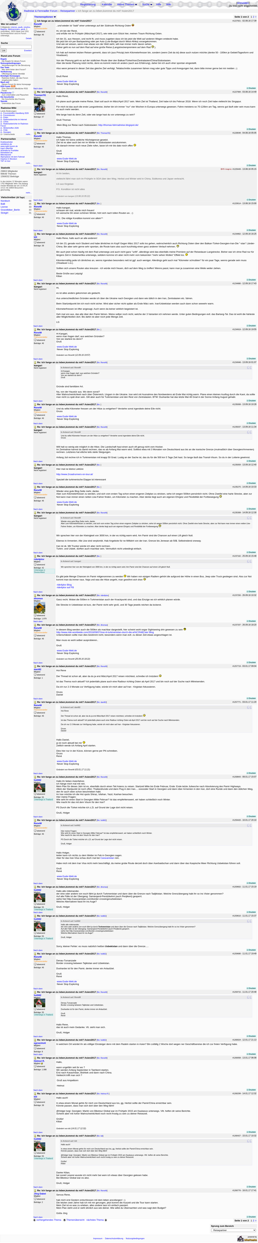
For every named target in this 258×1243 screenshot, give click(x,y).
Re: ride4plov (102, 595)
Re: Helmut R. (103, 1094)
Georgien (7, 132)
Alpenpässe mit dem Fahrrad (13, 157)
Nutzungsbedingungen (135, 1238)
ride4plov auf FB (65, 587)
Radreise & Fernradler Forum (41, 11)
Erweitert (28, 50)
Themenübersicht (73, 1220)
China (5, 122)
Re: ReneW (102, 92)
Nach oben (38, 88)
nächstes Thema (97, 1220)
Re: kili (100, 1136)
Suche (146, 4)
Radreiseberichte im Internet (15, 119)
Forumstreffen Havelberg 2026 (16, 113)
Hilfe (158, 4)
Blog (151, 632)
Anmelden (243, 3)
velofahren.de (6, 144)
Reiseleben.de (6, 152)
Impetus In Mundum (9, 159)
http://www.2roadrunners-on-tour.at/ (74, 474)
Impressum (97, 1238)
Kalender (107, 4)
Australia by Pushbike (9, 150)
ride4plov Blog (64, 584)
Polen (5, 117)
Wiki (168, 4)
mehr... (29, 134)
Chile (5, 130)
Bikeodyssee (6, 155)
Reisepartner (67, 11)
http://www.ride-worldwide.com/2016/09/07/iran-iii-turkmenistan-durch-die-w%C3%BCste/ (102, 632)
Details (29, 38)
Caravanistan (107, 858)
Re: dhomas (102, 625)
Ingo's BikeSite (7, 148)
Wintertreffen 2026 (11, 128)
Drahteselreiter (7, 142)
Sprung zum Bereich (222, 1226)
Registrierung (87, 4)
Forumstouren (9, 115)
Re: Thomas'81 (103, 133)
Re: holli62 (101, 820)
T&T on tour (5, 161)
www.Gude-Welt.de (67, 81)
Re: (99, 204)
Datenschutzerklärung (114, 1238)
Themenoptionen (45, 16)
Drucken (251, 88)
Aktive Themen (125, 4)
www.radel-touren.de (9, 146)
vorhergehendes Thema (47, 1220)
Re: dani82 (101, 702)
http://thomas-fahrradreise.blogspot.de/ (118, 125)
